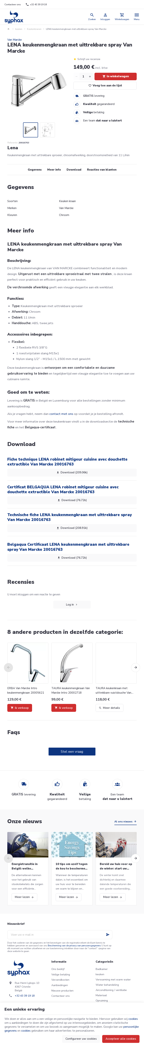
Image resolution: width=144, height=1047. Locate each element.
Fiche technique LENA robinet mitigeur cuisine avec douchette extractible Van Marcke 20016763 (67, 462)
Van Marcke (14, 40)
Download (74, 170)
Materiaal (101, 995)
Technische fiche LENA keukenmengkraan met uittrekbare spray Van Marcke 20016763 (69, 517)
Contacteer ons (60, 996)
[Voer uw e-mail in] (59, 934)
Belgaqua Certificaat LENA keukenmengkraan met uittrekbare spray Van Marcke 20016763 (68, 547)
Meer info (54, 170)
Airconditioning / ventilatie (111, 990)
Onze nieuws (24, 821)
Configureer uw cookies (81, 1039)
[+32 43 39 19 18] (36, 4)
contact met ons (61, 414)
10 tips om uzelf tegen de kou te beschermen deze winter (71, 866)
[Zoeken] (92, 17)
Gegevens (35, 170)
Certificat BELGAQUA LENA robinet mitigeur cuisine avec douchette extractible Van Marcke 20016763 (62, 489)
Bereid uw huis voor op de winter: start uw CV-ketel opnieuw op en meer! (116, 866)
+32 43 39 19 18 (24, 996)
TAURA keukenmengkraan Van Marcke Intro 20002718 (70, 690)
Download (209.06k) (72, 473)
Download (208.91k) (72, 528)
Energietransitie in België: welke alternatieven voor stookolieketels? (25, 866)
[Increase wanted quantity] (90, 76)
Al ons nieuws (123, 821)
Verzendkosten (60, 980)
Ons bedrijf (57, 969)
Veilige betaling (60, 974)
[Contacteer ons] (12, 4)
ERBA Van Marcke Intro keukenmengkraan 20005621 (25, 690)
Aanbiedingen (59, 985)
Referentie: (12, 142)
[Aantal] (83, 76)
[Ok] (107, 934)
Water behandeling (107, 985)
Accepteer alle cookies (121, 1039)
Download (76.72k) (72, 500)
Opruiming (102, 1000)
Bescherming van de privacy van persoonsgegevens (74, 945)
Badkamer (102, 969)
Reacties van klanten (101, 170)
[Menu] (137, 17)
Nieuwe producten (62, 990)
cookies (133, 1019)
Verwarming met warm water (113, 979)
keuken (18, 29)
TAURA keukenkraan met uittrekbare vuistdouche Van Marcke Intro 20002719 (113, 690)
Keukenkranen (34, 29)
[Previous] (8, 667)
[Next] (135, 667)
